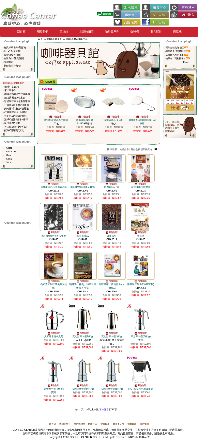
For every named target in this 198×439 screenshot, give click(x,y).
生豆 (6, 58)
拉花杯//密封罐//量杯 (15, 115)
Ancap (9, 148)
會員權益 (105, 424)
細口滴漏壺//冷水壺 (14, 97)
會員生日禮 (118, 424)
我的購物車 (79, 424)
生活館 (17, 54)
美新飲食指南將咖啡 (176, 51)
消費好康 (131, 424)
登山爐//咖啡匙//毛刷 (15, 126)
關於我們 (42, 31)
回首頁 (21, 31)
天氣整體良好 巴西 (175, 47)
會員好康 (8, 47)
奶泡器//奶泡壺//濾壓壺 (16, 108)
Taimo (9, 162)
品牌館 (64, 31)
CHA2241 (82, 288)
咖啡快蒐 (8, 54)
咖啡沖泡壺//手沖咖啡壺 (17, 94)
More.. (186, 62)
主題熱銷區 (86, 31)
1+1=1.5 (8, 51)
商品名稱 (135, 149)
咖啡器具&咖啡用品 (77, 39)
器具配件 (156, 31)
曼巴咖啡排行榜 (12, 65)
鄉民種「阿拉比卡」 (176, 58)
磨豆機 (177, 31)
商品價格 (147, 149)
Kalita (9, 159)
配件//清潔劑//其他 (14, 130)
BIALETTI (11, 151)
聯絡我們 (144, 424)
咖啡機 (135, 31)
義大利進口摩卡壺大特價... (112, 340)
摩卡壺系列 (10, 90)
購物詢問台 (65, 424)
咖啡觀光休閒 (16, 58)
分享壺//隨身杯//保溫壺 (16, 105)
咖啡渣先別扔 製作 (175, 55)
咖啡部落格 (20, 47)
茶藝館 (16, 51)
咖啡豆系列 (112, 31)
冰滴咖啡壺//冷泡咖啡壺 (17, 101)
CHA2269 (111, 288)
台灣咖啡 (8, 62)
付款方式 (92, 424)
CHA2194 (53, 288)
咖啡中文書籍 (11, 86)
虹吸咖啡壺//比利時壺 (16, 112)
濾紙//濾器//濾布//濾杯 (16, 119)
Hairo (8, 155)
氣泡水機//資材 (12, 123)
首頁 (40, 39)
